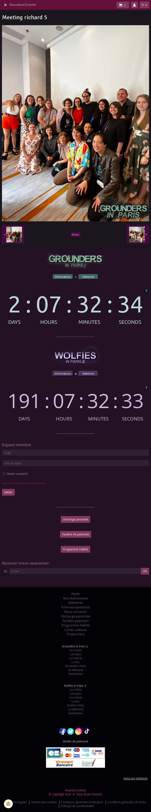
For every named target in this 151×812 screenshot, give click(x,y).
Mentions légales (16, 802)
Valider (8, 492)
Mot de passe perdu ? (34, 483)
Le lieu (75, 662)
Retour (75, 234)
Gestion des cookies (44, 802)
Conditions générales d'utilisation (82, 802)
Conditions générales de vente (126, 802)
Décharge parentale (75, 519)
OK (145, 571)
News (75, 594)
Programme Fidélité (75, 549)
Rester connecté (15, 474)
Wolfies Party (75, 705)
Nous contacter (75, 612)
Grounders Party (75, 666)
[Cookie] (8, 803)
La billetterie (75, 670)
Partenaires (75, 674)
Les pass (75, 654)
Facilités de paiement (75, 534)
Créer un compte (11, 483)
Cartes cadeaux (75, 630)
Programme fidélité (75, 625)
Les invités (75, 650)
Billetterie (75, 602)
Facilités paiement (75, 621)
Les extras (75, 658)
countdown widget (75, 306)
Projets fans (76, 634)
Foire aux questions (75, 607)
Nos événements (75, 598)
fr (143, 5)
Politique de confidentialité (77, 806)
